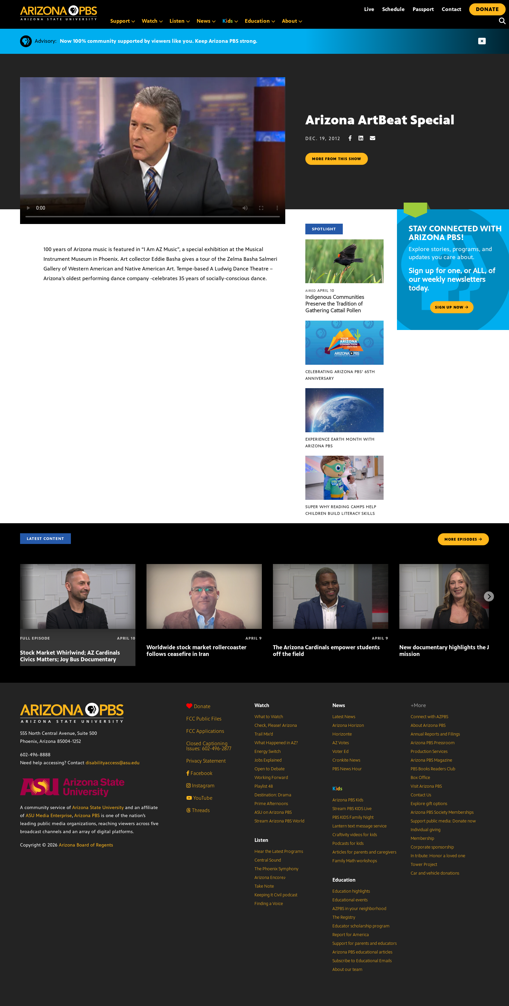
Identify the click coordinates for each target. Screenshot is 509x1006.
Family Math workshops (354, 861)
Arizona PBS (87, 815)
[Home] (58, 12)
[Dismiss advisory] (482, 41)
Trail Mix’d (263, 734)
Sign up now (452, 307)
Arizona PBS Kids (347, 800)
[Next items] (489, 596)
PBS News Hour (347, 769)
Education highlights (351, 891)
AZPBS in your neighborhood (359, 908)
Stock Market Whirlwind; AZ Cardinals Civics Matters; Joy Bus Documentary (70, 656)
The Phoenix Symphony (276, 869)
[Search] (500, 21)
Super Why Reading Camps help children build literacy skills (340, 510)
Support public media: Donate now (443, 821)
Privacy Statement (206, 761)
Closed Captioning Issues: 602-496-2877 (208, 746)
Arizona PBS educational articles (362, 952)
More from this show (336, 158)
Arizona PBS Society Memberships (442, 812)
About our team (347, 969)
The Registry (343, 917)
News (338, 705)
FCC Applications (205, 731)
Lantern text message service (359, 826)
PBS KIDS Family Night (353, 817)
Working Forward (271, 777)
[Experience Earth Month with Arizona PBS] (344, 391)
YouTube (199, 798)
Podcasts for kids (348, 843)
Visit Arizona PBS (426, 786)
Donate (198, 706)
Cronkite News (346, 760)
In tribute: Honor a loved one (438, 856)
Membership (422, 838)
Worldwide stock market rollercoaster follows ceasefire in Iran (196, 650)
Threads (198, 810)
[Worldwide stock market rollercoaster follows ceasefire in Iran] (204, 567)
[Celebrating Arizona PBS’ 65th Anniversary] (344, 324)
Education (343, 880)
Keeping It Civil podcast (275, 895)
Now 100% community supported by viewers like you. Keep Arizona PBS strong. (158, 41)
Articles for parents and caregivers (364, 852)
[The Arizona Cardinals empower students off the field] (330, 567)
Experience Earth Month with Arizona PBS (340, 442)
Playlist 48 (263, 786)
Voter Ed (340, 751)
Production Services (429, 751)
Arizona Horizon (348, 725)
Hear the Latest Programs (278, 851)
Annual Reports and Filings (435, 734)
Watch (261, 705)
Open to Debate (269, 769)
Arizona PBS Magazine (431, 760)
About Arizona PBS (428, 725)
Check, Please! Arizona (275, 725)
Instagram (200, 785)
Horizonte (342, 734)
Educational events (350, 900)
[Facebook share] (353, 138)
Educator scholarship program (361, 926)
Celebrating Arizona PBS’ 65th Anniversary (340, 375)
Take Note (264, 886)
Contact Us (421, 795)
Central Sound (267, 860)
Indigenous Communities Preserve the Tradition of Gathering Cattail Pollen (334, 304)
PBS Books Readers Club (433, 769)
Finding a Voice (268, 903)
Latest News (343, 716)
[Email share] (376, 138)
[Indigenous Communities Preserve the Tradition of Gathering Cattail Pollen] (344, 243)
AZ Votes (340, 743)
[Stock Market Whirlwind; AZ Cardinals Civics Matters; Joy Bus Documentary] (77, 567)
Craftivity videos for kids (354, 834)
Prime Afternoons (271, 803)
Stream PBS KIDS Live (352, 808)
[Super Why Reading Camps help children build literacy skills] (344, 459)
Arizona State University (98, 807)
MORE (463, 539)
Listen (261, 840)
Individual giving (425, 829)
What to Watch (268, 716)
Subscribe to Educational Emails (362, 961)
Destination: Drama (272, 795)
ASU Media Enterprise (49, 815)
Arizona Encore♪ (270, 877)
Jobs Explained (268, 760)
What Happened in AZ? (276, 743)
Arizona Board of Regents (86, 845)
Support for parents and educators (364, 943)
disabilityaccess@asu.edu (112, 763)
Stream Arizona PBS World (279, 821)
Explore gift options (429, 803)
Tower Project (424, 864)
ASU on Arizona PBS (273, 812)
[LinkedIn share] (364, 138)
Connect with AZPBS (429, 716)
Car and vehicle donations (435, 873)
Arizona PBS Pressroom (433, 743)
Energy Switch (267, 751)
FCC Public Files (203, 718)
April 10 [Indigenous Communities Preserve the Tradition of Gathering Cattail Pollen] (319, 290)
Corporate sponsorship (432, 847)
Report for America (350, 934)
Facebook (199, 773)
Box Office (420, 777)
